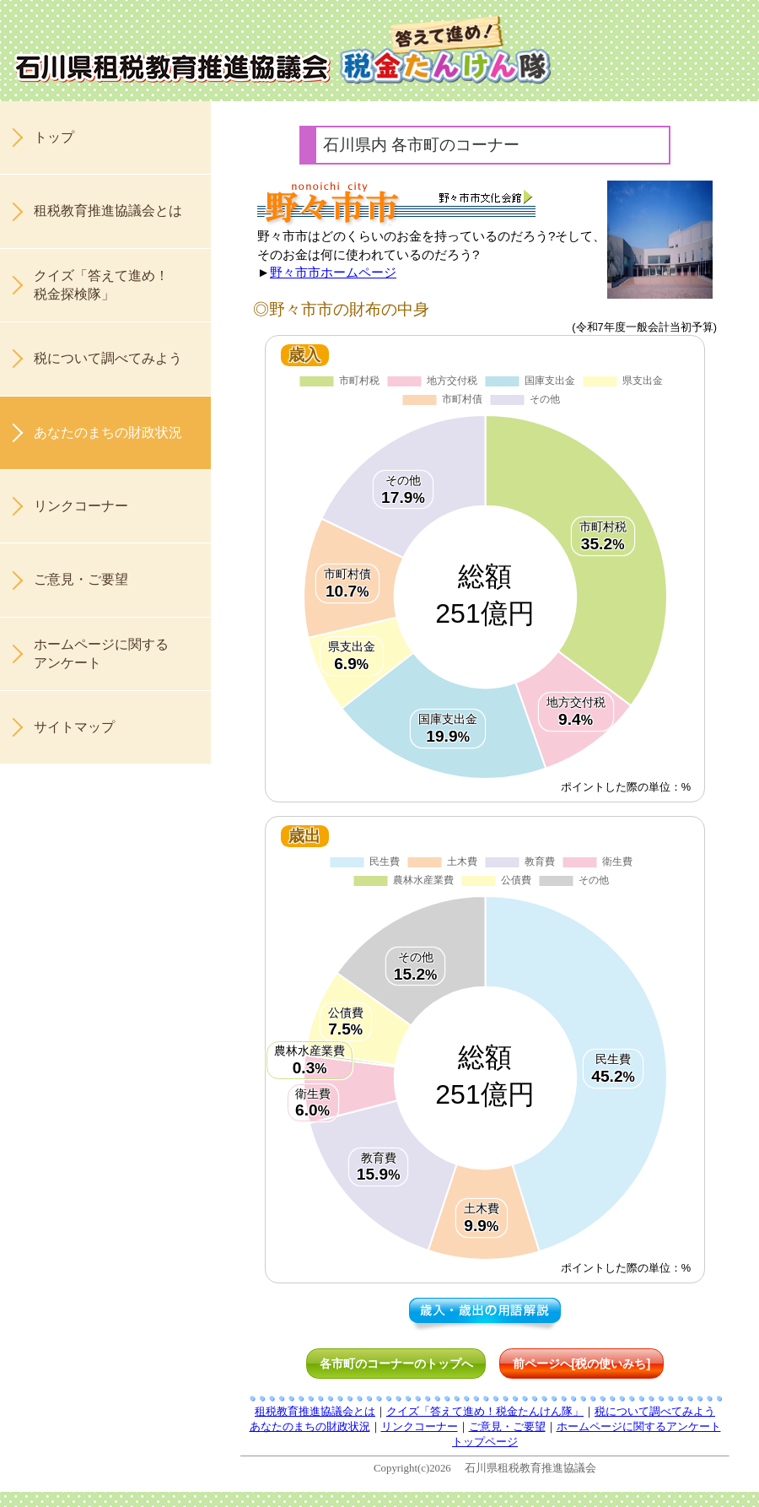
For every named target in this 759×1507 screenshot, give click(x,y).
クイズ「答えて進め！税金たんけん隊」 (485, 1412)
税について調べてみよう (108, 358)
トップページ (485, 1442)
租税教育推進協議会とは (108, 210)
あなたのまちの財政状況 (108, 432)
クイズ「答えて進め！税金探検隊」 (101, 284)
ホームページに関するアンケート (101, 653)
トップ (54, 137)
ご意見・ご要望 (81, 579)
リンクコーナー (81, 506)
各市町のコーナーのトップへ (396, 1363)
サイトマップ (74, 727)
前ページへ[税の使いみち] (582, 1363)
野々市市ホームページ (333, 272)
